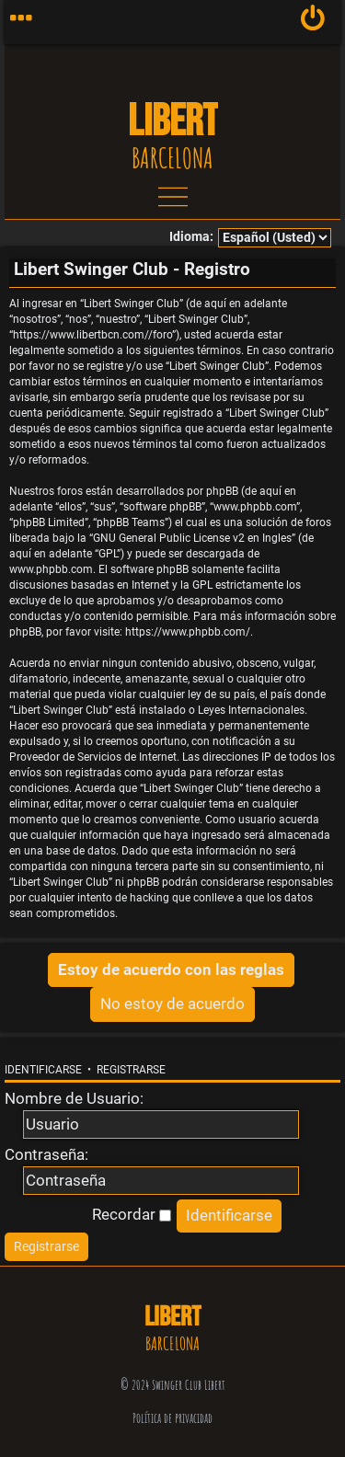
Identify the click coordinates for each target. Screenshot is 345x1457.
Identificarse (43, 1069)
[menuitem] (313, 22)
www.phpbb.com (51, 569)
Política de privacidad (172, 1418)
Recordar (131, 1214)
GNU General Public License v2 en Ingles (192, 538)
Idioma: (191, 237)
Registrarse (131, 1069)
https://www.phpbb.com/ (187, 631)
